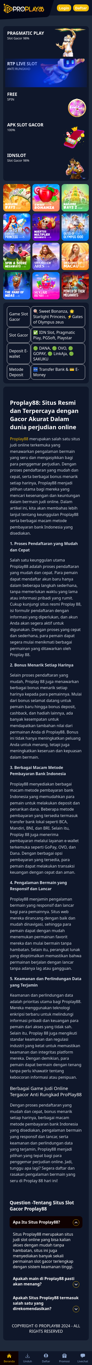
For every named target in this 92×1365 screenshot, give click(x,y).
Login (64, 7)
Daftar (81, 7)
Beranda (9, 1358)
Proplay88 (19, 439)
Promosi (64, 1358)
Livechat (83, 1358)
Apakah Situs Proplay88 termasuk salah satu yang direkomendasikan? (46, 1303)
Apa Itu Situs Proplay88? (46, 1222)
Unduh (27, 1358)
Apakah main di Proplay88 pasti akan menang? (46, 1282)
